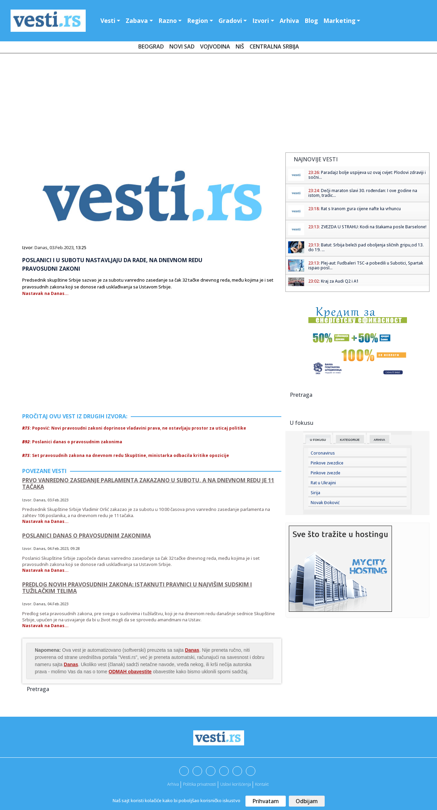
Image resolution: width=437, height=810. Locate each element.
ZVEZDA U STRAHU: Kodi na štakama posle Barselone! (373, 227)
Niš (240, 46)
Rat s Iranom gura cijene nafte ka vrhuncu (361, 209)
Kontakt (262, 784)
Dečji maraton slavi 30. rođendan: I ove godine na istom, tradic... (362, 193)
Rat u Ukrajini (323, 483)
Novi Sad (182, 46)
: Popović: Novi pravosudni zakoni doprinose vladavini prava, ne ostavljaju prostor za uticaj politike (134, 428)
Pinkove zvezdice (327, 463)
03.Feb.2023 (61, 247)
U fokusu (318, 440)
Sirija (315, 493)
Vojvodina (215, 46)
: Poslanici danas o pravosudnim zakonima (72, 442)
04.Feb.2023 (57, 548)
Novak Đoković (325, 502)
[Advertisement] (218, 104)
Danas (40, 247)
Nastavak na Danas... (45, 293)
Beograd (151, 46)
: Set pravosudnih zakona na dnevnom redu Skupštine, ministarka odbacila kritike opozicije (125, 455)
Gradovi (230, 20)
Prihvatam (265, 801)
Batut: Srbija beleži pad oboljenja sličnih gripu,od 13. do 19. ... (366, 247)
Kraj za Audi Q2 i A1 (340, 281)
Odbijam (307, 801)
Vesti (107, 20)
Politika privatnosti (199, 784)
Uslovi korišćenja (235, 784)
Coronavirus (323, 453)
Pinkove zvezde (325, 473)
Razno (167, 20)
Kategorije (350, 440)
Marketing (339, 20)
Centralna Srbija (274, 46)
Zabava (137, 20)
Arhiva (289, 20)
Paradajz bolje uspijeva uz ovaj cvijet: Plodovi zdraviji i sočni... (367, 175)
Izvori (260, 20)
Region (197, 20)
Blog (311, 20)
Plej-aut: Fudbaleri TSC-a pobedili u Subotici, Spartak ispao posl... (365, 265)
